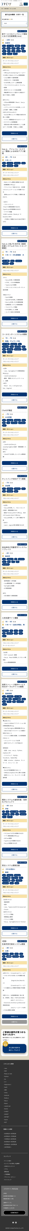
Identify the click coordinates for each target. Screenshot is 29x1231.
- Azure (5, 1119)
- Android (6, 1095)
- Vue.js (5, 1100)
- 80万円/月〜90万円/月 (9, 1141)
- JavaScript (7, 1106)
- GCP (5, 1122)
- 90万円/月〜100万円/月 (10, 1144)
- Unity (5, 1092)
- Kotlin (5, 1109)
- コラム (5, 1169)
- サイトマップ (7, 1179)
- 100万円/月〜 (7, 1147)
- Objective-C (7, 1084)
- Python (6, 1076)
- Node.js (6, 1098)
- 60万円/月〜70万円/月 (9, 1136)
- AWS (5, 1090)
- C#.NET (6, 1111)
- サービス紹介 (7, 1161)
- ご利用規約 (6, 1174)
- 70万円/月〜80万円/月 (9, 1139)
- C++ (4, 1082)
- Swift (5, 1087)
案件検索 (7, 8)
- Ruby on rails (7, 1073)
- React (5, 1103)
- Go (4, 1079)
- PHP (5, 1071)
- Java (5, 1068)
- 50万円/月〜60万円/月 (9, 1133)
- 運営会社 (6, 1171)
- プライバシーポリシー (9, 1177)
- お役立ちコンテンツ (9, 1166)
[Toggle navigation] (26, 4)
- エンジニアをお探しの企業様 (11, 1163)
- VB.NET (6, 1114)
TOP (2, 8)
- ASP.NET (6, 1117)
